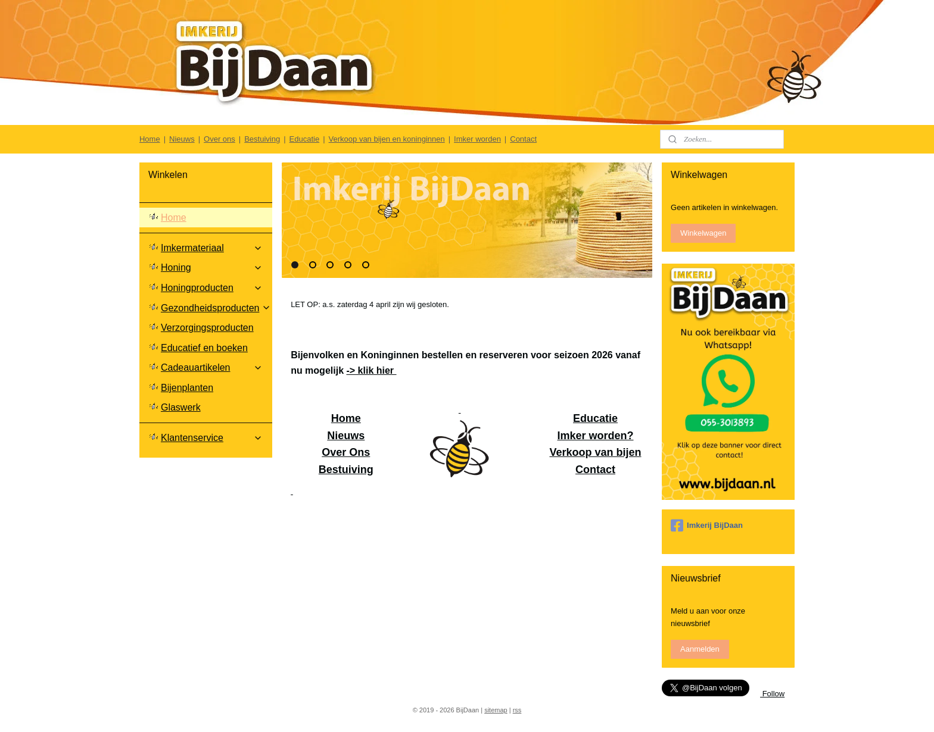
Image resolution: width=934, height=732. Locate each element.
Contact (523, 138)
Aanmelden (700, 649)
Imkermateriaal (212, 248)
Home (149, 138)
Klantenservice (212, 438)
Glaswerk (181, 407)
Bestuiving (262, 138)
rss (517, 710)
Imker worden (477, 138)
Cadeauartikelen (212, 367)
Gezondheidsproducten (216, 308)
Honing (212, 267)
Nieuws (182, 138)
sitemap (496, 710)
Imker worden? (596, 436)
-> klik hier (372, 370)
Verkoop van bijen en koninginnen (387, 138)
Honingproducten (212, 288)
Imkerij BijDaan (707, 525)
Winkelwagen (703, 233)
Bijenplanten (187, 388)
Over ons (219, 138)
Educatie (304, 138)
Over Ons (346, 452)
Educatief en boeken (204, 348)
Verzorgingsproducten (207, 328)
